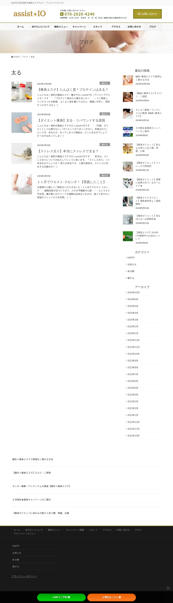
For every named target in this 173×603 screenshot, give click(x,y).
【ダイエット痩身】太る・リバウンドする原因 (71, 120)
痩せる (105, 83)
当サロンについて (34, 529)
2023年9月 (132, 360)
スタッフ (93, 529)
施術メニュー (54, 529)
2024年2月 (132, 326)
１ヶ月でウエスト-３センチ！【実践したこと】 (71, 182)
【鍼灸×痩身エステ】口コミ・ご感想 (31, 472)
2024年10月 (133, 292)
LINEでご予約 (61, 597)
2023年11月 (133, 347)
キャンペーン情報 (75, 529)
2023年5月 (132, 387)
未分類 (130, 271)
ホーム (17, 529)
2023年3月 (132, 401)
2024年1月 (132, 333)
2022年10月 (133, 435)
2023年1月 (132, 415)
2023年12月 (133, 340)
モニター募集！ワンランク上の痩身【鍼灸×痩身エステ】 (149, 113)
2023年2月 (132, 408)
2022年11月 (133, 428)
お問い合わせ (147, 14)
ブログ (138, 529)
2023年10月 (133, 353)
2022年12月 (133, 422)
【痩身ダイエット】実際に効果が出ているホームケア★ (148, 182)
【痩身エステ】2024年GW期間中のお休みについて (148, 235)
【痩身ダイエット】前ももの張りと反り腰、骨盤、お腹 (148, 148)
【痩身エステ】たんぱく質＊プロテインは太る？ (72, 89)
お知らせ (132, 264)
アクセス (107, 529)
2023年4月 (132, 394)
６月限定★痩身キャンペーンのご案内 (31, 499)
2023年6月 (132, 381)
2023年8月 (132, 367)
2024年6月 (132, 299)
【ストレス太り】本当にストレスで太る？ (68, 151)
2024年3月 (132, 319)
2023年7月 (132, 374)
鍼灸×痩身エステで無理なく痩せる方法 (32, 459)
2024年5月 (132, 306)
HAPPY (131, 257)
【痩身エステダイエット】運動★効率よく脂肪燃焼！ (148, 200)
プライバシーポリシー (25, 533)
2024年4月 (132, 312)
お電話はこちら (111, 597)
